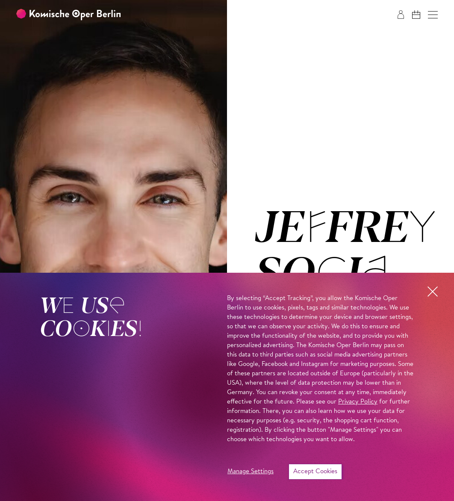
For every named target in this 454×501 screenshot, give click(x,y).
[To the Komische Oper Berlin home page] (68, 15)
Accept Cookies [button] (315, 472)
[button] (433, 14)
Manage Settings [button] (250, 472)
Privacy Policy (357, 402)
